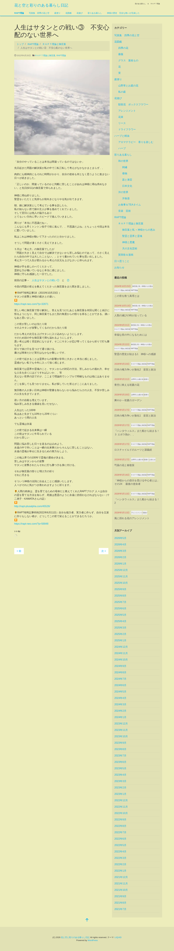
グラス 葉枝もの (128, 60)
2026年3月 (120, 551)
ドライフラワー (127, 129)
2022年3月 (120, 858)
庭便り (57, 13)
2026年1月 (120, 563)
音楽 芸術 (124, 211)
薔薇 (120, 54)
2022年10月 (121, 813)
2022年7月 (120, 832)
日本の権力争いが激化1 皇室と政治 (135, 415)
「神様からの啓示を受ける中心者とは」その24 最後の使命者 (136, 482)
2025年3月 (120, 627)
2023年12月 (121, 723)
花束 (120, 117)
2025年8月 (120, 595)
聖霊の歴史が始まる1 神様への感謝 (135, 354)
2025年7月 (120, 602)
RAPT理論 (19, 13)
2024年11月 (121, 653)
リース (122, 123)
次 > (103, 551)
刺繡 (124, 167)
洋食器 (126, 198)
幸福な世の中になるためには (130, 334)
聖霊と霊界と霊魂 (132, 236)
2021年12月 (121, 877)
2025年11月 (121, 576)
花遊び (80, 13)
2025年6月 (120, 608)
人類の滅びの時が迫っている (130, 315)
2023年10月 (121, 736)
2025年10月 (121, 583)
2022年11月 (121, 806)
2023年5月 (120, 768)
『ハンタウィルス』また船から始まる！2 (136, 501)
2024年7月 (120, 678)
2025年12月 (121, 570)
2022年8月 (120, 826)
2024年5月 (120, 691)
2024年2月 (120, 710)
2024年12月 (121, 646)
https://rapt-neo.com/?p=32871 (31, 304)
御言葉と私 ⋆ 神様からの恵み (138, 229)
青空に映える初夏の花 (126, 385)
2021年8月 (120, 902)
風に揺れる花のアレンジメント (131, 518)
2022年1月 (120, 870)
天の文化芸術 (129, 248)
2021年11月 (121, 883)
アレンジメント (127, 110)
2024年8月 (120, 672)
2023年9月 (120, 742)
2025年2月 (120, 634)
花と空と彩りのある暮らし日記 (41, 5)
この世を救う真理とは (126, 296)
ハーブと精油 (121, 135)
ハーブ (122, 148)
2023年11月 (121, 730)
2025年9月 (120, 589)
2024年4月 (120, 698)
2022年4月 (120, 851)
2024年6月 (120, 685)
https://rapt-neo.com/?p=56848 (31, 523)
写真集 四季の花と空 (39, 13)
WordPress (93, 940)
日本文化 (127, 186)
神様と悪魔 (128, 242)
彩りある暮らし (95, 13)
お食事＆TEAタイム (129, 204)
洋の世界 (123, 192)
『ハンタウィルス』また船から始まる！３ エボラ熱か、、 (136, 433)
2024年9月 (120, 666)
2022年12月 (121, 800)
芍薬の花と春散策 (124, 465)
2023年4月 (120, 774)
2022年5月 (120, 845)
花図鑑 (68, 13)
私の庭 (122, 91)
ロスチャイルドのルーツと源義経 (133, 449)
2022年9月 (120, 819)
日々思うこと (121, 261)
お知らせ (119, 267)
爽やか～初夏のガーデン (128, 400)
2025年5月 (120, 615)
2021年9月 (120, 896)
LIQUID (118, 937)
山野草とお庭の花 (128, 85)
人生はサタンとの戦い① (45, 280)
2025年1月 (120, 640)
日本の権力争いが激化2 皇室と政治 (135, 369)
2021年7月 (120, 909)
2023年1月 (120, 794)
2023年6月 (120, 762)
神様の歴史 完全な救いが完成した (123, 13)
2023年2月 (120, 787)
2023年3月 (120, 781)
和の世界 (123, 161)
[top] (87, 920)
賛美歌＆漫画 (125, 254)
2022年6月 (120, 838)
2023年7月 (120, 755)
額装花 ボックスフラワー (133, 104)
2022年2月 (120, 864)
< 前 (19, 551)
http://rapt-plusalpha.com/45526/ (32, 506)
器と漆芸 (127, 179)
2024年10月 (121, 659)
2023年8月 (120, 749)
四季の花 (123, 48)
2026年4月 (120, 544)
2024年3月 (120, 704)
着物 (124, 173)
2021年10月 (121, 890)
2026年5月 (120, 538)
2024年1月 (120, 717)
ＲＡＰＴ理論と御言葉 (45, 55)
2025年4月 (120, 621)
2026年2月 (120, 557)
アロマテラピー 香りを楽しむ (135, 142)
